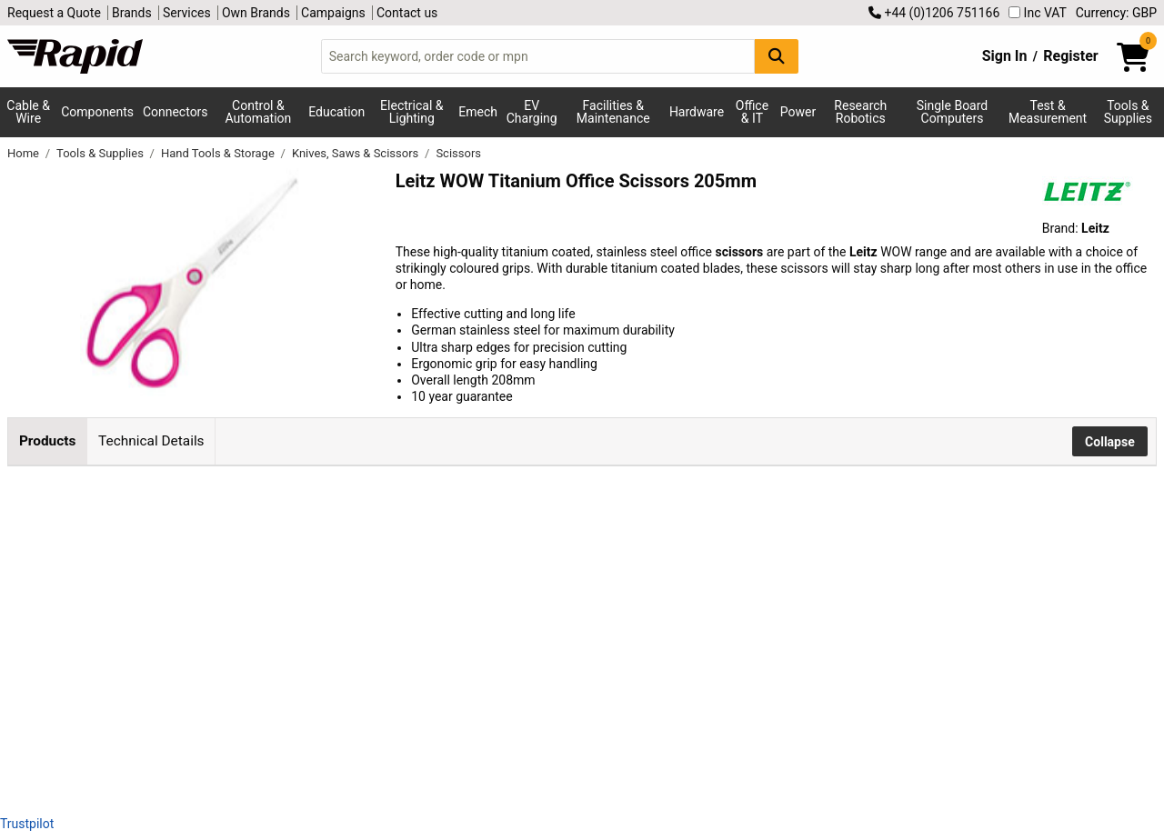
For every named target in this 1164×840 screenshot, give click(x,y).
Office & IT (752, 111)
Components (97, 112)
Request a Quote (54, 12)
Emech (477, 112)
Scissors (458, 153)
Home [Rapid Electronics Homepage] (24, 153)
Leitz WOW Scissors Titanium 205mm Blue (297, 638)
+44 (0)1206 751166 (933, 12)
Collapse (1110, 442)
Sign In (1005, 56)
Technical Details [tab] (151, 441)
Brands (132, 12)
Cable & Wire (28, 111)
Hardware (696, 112)
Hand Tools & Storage (219, 153)
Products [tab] (47, 441)
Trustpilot (27, 823)
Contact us (406, 12)
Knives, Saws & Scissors (357, 153)
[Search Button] (776, 56)
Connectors (175, 112)
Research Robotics (860, 111)
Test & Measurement (1047, 111)
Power (798, 112)
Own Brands (256, 12)
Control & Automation (259, 111)
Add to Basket (626, 527)
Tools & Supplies (1128, 111)
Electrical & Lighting (411, 111)
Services (187, 12)
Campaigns (333, 12)
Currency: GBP (1116, 12)
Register (1070, 56)
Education (336, 112)
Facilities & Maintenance (613, 111)
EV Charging (532, 111)
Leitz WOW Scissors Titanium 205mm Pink (297, 515)
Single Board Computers (952, 111)
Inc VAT (1037, 12)
